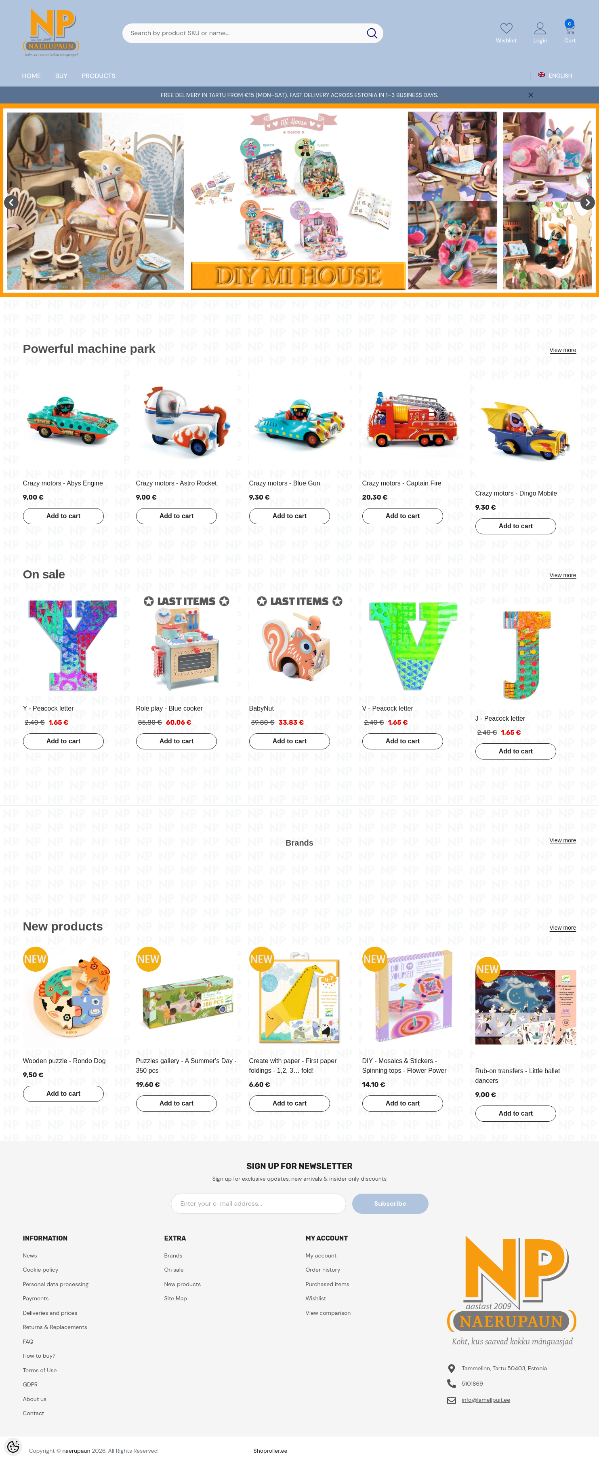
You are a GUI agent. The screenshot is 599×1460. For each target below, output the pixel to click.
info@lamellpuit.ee (486, 1399)
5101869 (472, 1383)
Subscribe (392, 1203)
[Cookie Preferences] (13, 1447)
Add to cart (63, 516)
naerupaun (76, 1450)
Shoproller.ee (271, 1450)
